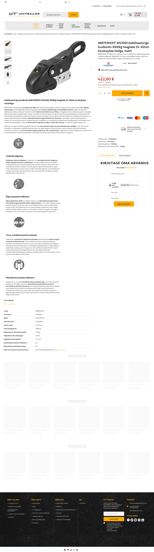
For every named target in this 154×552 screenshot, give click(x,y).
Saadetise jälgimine (14, 506)
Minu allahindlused (38, 519)
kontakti (11, 517)
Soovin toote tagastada (16, 514)
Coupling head (11, 304)
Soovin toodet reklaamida (12, 510)
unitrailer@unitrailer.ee (50, 2)
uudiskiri (35, 523)
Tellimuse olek (13, 503)
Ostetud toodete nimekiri (40, 513)
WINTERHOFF (132, 63)
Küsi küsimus (125, 155)
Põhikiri (58, 513)
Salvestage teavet (62, 503)
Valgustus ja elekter (49, 26)
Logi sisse (96, 6)
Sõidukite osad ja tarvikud (87, 26)
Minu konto (36, 500)
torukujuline (112, 69)
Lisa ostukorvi (127, 107)
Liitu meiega (109, 500)
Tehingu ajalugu (37, 516)
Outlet (112, 26)
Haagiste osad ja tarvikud (36, 26)
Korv (34, 506)
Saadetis (59, 506)
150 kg (122, 76)
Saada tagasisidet (124, 204)
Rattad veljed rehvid (61, 26)
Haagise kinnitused (65, 34)
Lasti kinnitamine (76, 26)
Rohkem (62, 350)
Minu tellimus (13, 500)
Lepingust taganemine (63, 519)
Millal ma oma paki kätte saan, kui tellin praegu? (134, 143)
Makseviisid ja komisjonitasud (66, 509)
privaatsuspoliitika (62, 516)
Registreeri (107, 6)
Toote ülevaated (106, 155)
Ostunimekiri (36, 510)
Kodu (14, 34)
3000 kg (113, 74)
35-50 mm (111, 72)
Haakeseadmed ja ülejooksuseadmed (46, 34)
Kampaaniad (101, 26)
